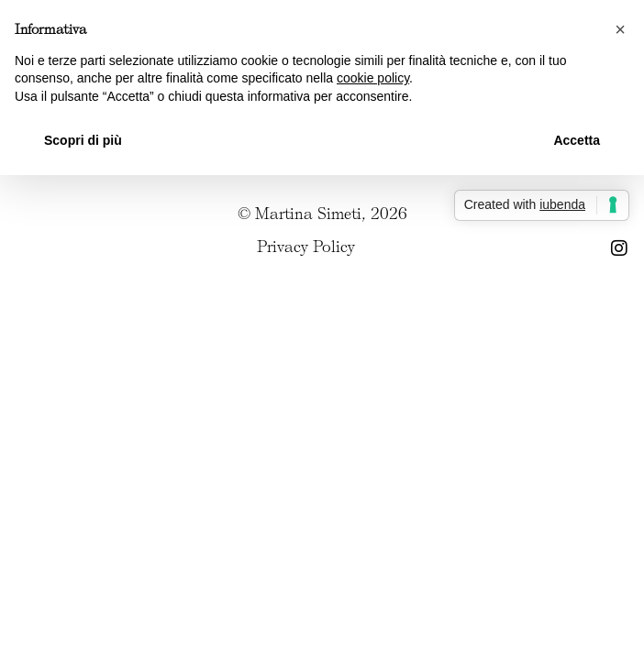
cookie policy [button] (373, 78)
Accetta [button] (576, 140)
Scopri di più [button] (83, 140)
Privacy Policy (306, 246)
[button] (620, 29)
